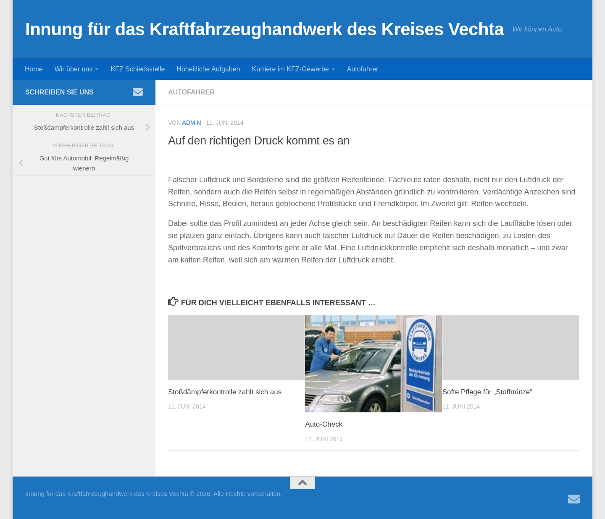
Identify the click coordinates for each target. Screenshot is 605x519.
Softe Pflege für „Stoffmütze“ (487, 392)
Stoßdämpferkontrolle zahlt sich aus (224, 392)
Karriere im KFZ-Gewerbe (290, 69)
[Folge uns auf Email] (138, 92)
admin (191, 122)
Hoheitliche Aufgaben (208, 69)
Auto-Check (323, 424)
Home (34, 69)
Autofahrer (363, 69)
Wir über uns (74, 69)
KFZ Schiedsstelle (137, 69)
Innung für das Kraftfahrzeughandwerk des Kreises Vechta (264, 29)
